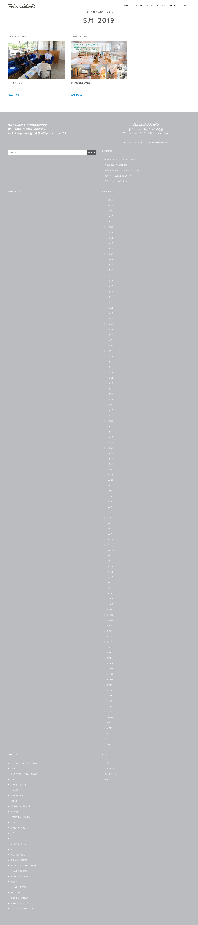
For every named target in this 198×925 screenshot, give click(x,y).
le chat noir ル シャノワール (23, 908)
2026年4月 (109, 200)
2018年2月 (109, 701)
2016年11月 (109, 717)
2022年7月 (109, 437)
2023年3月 (109, 394)
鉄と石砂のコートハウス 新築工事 (25, 774)
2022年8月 (109, 431)
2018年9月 (109, 674)
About (148, 6)
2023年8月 (109, 367)
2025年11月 (109, 221)
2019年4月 (109, 642)
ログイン (107, 763)
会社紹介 (15, 822)
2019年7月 (108, 625)
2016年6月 (108, 733)
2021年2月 (109, 528)
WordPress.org (111, 779)
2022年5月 (109, 448)
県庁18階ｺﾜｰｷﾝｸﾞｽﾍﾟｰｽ (20, 855)
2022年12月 (109, 410)
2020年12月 (109, 539)
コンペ (13, 838)
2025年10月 (109, 227)
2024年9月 (109, 297)
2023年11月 (109, 351)
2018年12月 (109, 658)
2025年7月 (109, 243)
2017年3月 (108, 712)
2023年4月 (109, 388)
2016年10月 (109, 722)
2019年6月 (108, 631)
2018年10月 (109, 668)
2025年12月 (109, 216)
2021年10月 (109, 485)
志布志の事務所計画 (19, 871)
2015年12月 (109, 744)
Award (138, 6)
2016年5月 (108, 739)
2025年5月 (109, 254)
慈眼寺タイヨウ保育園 (20, 876)
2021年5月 (109, 512)
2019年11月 (109, 604)
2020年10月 (109, 550)
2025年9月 (109, 232)
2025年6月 (109, 248)
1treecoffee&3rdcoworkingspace (26, 865)
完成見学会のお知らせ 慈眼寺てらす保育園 (123, 170)
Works (161, 6)
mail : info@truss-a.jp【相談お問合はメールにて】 (41, 133)
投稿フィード (109, 768)
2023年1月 (109, 405)
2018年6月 (108, 690)
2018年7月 (108, 685)
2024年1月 (109, 340)
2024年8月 (109, 302)
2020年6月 (109, 566)
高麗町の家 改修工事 (20, 898)
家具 (13, 833)
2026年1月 (108, 211)
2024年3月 (109, 329)
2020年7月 (109, 561)
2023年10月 (109, 356)
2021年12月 (109, 475)
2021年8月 (109, 496)
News (25, 36)
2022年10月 (109, 421)
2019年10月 (109, 609)
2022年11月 (109, 415)
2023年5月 (109, 383)
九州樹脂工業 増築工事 (21, 806)
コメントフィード (111, 774)
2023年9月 (109, 361)
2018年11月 (109, 663)
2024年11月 (109, 286)
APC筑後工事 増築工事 (21, 817)
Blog (126, 6)
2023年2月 (109, 399)
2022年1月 (109, 469)
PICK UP (14, 801)
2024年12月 (109, 281)
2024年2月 (109, 334)
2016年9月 (108, 728)
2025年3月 (109, 264)
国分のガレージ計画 (19, 844)
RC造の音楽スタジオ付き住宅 (116, 165)
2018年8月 (109, 679)
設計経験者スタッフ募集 (81, 83)
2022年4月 (109, 453)
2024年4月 (109, 324)
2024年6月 (109, 313)
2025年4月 (109, 259)
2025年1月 (109, 275)
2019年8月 (109, 620)
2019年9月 (109, 615)
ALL (12, 849)
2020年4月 (109, 577)
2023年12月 (109, 345)
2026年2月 (109, 205)
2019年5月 (109, 636)
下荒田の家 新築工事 (20, 828)
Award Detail (17, 892)
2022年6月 (109, 442)
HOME (184, 6)
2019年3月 (109, 647)
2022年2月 (109, 464)
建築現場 (15, 790)
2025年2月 (109, 270)
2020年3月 (109, 582)
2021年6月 (108, 507)
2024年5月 (109, 318)
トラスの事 (15, 811)
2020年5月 (109, 572)
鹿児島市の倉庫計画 (19, 860)
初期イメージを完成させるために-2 (118, 175)
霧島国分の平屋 (17, 795)
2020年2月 (109, 588)
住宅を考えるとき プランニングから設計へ (122, 159)
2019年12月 (109, 599)
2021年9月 (109, 491)
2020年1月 (109, 593)
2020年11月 (109, 545)
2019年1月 (108, 652)
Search (91, 152)
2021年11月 (109, 480)
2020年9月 (109, 555)
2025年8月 (109, 238)
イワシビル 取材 (16, 83)
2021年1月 (108, 534)
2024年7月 (109, 308)
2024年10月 (109, 291)
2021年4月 (109, 518)
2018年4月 (109, 695)
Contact (173, 6)
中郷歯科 (14, 881)
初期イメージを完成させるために (117, 181)
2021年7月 (108, 502)
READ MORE (14, 95)
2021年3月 (109, 523)
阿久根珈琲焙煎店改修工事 (22, 903)
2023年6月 (109, 378)
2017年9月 (108, 706)
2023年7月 (109, 372)
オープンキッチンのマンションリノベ (25, 763)
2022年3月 (109, 458)
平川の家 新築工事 (19, 887)
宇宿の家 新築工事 (19, 784)
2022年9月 (109, 426)
